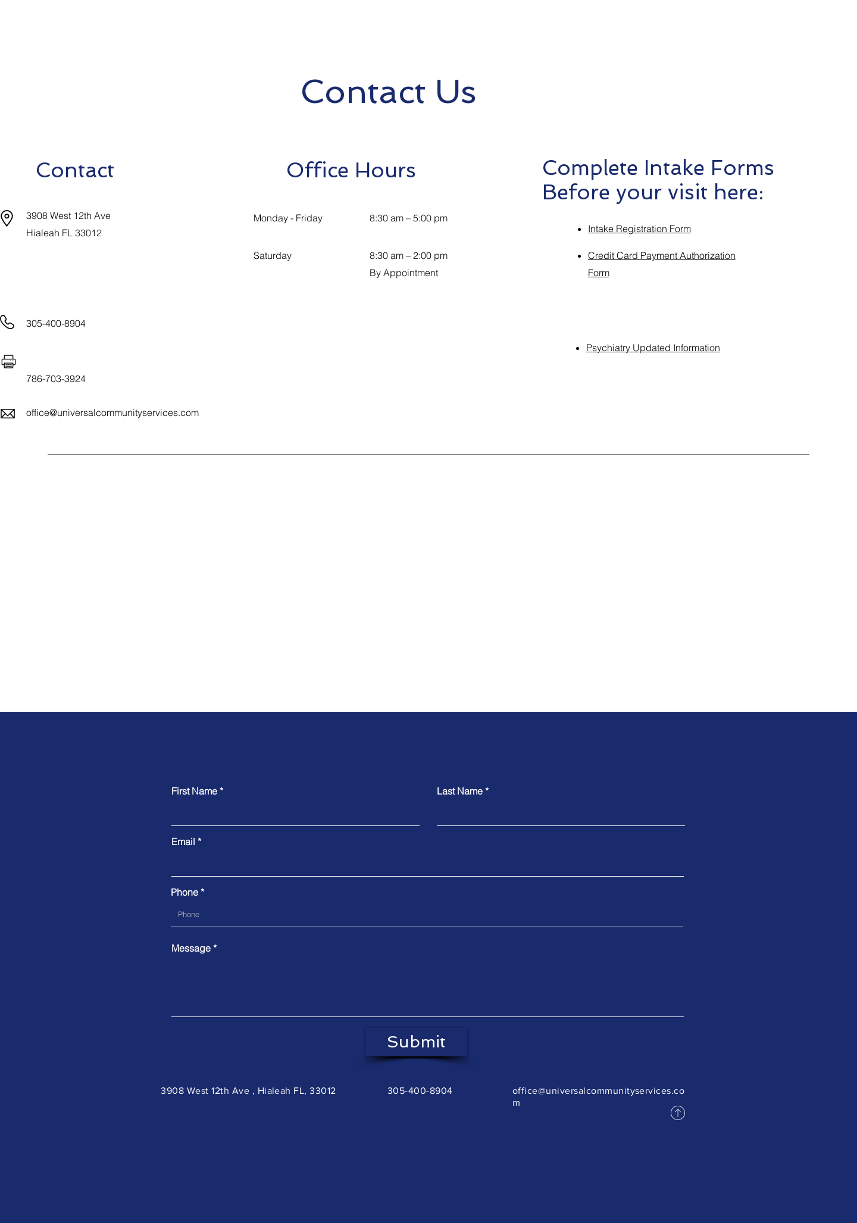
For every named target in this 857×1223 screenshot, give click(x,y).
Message (191, 948)
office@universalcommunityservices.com (112, 412)
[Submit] (416, 1042)
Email (183, 841)
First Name (194, 791)
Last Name (460, 791)
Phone (184, 892)
